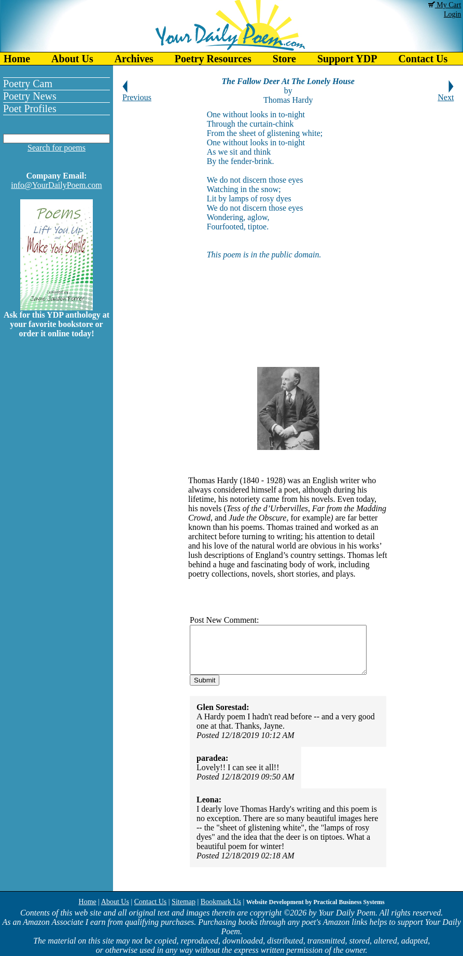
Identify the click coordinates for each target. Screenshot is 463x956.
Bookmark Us (221, 902)
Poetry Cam (27, 83)
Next (446, 94)
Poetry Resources (213, 58)
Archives (134, 58)
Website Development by (315, 902)
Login (452, 14)
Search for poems (56, 147)
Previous (136, 94)
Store (284, 58)
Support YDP (347, 58)
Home (17, 58)
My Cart (444, 5)
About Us (72, 58)
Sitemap (183, 902)
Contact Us (150, 902)
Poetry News (30, 96)
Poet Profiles (30, 108)
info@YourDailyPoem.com (56, 185)
